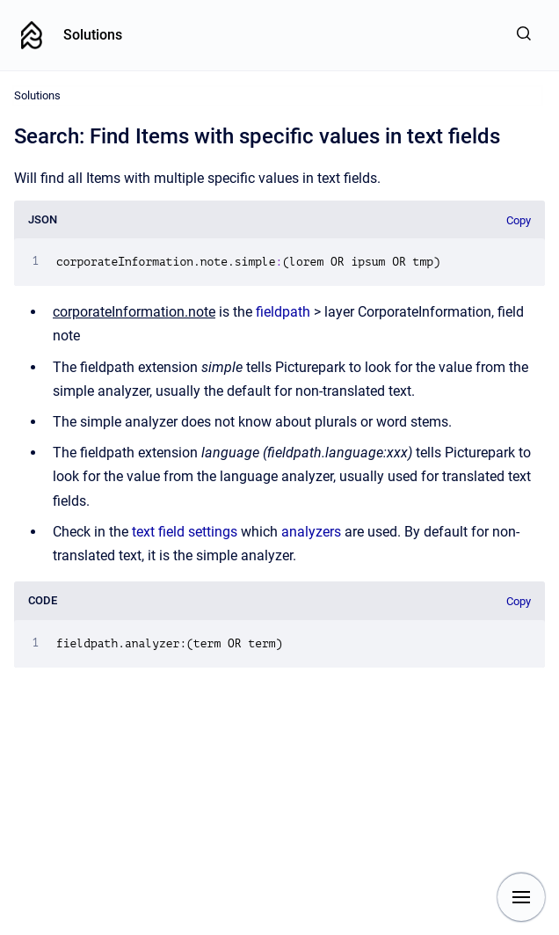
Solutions (92, 34)
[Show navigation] (521, 897)
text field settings (186, 531)
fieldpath (285, 311)
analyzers (313, 531)
